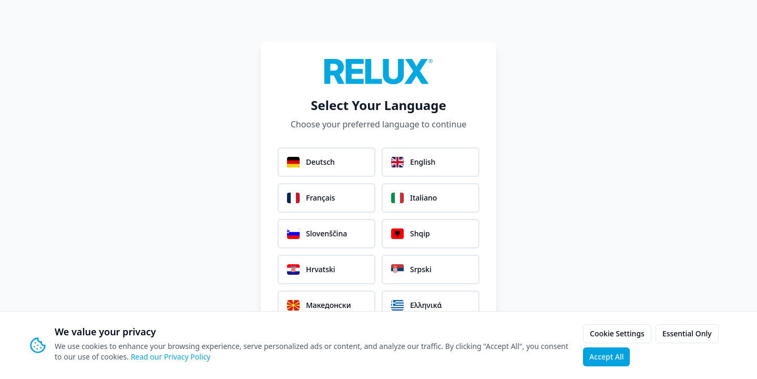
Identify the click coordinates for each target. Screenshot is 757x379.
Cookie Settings (617, 333)
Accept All (606, 357)
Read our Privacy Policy (171, 357)
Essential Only (687, 333)
